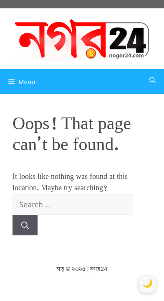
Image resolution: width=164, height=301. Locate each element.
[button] (152, 81)
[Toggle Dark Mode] (147, 284)
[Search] (25, 225)
